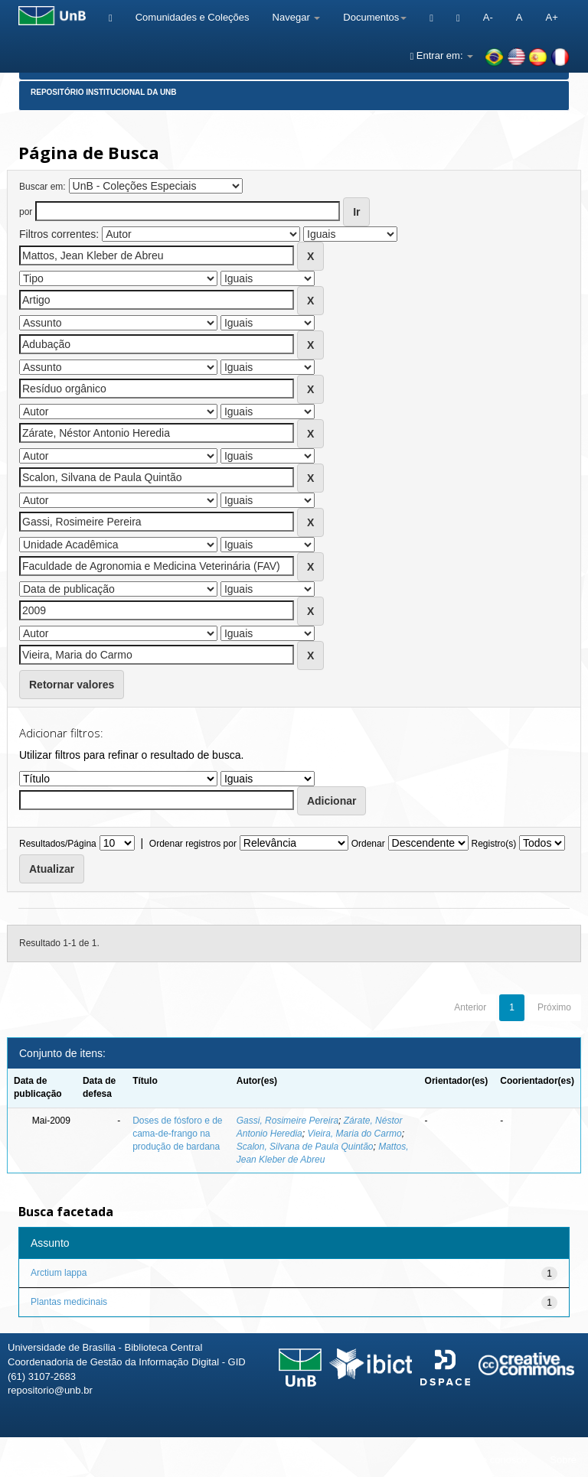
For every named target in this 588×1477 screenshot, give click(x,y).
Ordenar (368, 843)
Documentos (375, 17)
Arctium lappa (59, 1272)
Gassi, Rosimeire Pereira (287, 1120)
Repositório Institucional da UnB (104, 92)
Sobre (563, 1460)
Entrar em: (441, 55)
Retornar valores (71, 684)
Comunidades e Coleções (193, 17)
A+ (551, 17)
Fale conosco (497, 1460)
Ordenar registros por (193, 843)
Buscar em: (42, 186)
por (25, 212)
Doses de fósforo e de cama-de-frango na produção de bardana (177, 1133)
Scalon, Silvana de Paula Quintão (305, 1146)
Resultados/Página (57, 843)
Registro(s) (493, 843)
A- (488, 17)
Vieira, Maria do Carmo (354, 1133)
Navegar (297, 17)
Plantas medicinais (69, 1301)
